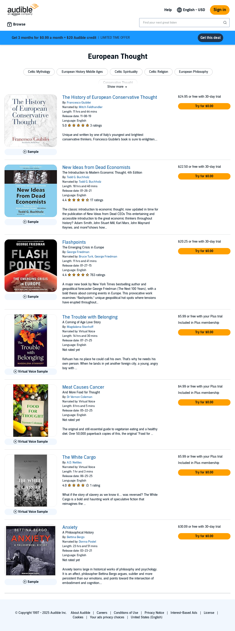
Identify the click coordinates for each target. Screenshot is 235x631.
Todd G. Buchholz (78, 177)
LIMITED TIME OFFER (71, 37)
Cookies (78, 617)
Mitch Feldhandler (91, 107)
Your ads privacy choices (107, 617)
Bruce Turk (86, 256)
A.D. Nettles (74, 462)
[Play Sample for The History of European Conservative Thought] (31, 152)
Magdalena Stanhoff (80, 327)
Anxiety (70, 527)
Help (168, 10)
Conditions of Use (126, 613)
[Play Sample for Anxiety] (31, 582)
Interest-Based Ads (184, 613)
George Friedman (78, 252)
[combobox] (184, 22)
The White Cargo (79, 457)
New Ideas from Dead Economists (96, 167)
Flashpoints (74, 242)
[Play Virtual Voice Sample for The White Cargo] (31, 512)
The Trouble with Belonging (90, 317)
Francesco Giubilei (79, 102)
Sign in (220, 9)
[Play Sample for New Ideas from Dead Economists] (31, 222)
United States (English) (146, 617)
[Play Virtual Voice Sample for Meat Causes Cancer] (31, 442)
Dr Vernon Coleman (79, 397)
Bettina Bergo (76, 537)
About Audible (80, 613)
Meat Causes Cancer (83, 387)
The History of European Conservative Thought (109, 97)
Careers (102, 613)
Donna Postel (87, 542)
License (209, 613)
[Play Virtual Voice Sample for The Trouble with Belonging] (31, 372)
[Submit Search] (225, 22)
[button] (39, 71)
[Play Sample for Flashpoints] (31, 297)
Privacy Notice (154, 613)
